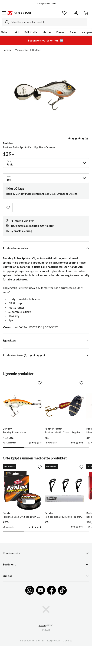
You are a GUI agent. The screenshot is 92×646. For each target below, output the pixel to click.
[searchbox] (48, 22)
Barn (73, 32)
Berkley (36, 50)
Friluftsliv (30, 32)
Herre (47, 32)
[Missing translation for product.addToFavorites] (8, 207)
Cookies (67, 640)
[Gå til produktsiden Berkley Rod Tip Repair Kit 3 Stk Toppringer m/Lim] (64, 490)
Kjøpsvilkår (53, 640)
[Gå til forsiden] (19, 13)
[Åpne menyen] (3, 12)
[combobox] (44, 22)
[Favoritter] (64, 13)
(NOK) (46, 625)
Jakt (16, 32)
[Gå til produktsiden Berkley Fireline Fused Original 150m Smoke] (22, 490)
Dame (60, 32)
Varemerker (22, 50)
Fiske (4, 32)
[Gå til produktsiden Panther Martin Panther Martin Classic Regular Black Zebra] (64, 406)
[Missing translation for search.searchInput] (5, 22)
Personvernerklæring (32, 640)
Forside (7, 50)
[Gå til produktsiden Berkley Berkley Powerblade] (22, 406)
